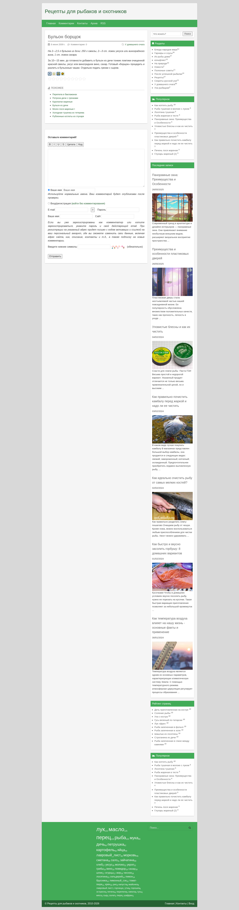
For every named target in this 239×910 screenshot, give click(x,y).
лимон (129, 876)
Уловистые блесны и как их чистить (173, 126)
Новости (159, 67)
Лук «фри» (160, 723)
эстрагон (101, 891)
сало (114, 860)
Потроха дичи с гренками (65, 98)
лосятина (101, 876)
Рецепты (160, 77)
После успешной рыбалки (169, 74)
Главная (169, 903)
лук (100, 829)
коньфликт (161, 60)
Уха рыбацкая (162, 87)
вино (109, 868)
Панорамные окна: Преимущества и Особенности (165, 179)
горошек (135, 888)
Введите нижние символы (62, 246)
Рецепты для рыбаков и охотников (86, 11)
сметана (102, 860)
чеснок (128, 872)
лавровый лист (104, 888)
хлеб (99, 864)
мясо (99, 895)
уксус (108, 864)
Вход (191, 903)
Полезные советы (164, 70)
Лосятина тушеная (164, 112)
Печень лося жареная (166, 150)
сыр (105, 895)
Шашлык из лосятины (166, 734)
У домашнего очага (134, 44)
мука (134, 838)
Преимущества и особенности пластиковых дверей (170, 254)
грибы (100, 868)
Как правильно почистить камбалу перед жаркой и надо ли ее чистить (169, 401)
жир (118, 872)
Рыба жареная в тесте (166, 115)
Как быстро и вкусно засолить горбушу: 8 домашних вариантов (167, 548)
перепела (121, 891)
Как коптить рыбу (163, 105)
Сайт (98, 216)
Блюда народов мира (166, 49)
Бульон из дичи (60, 105)
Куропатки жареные (62, 101)
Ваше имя (55, 190)
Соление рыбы (162, 713)
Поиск (187, 33)
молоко (119, 864)
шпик (99, 872)
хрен (107, 884)
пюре (119, 895)
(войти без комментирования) (88, 203)
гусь (139, 891)
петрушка (115, 844)
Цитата (71, 144)
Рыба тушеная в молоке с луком (171, 108)
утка (127, 888)
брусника (101, 880)
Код (80, 144)
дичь (100, 844)
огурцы (109, 872)
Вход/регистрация (76, 203)
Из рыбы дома (163, 56)
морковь (129, 855)
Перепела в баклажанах (64, 94)
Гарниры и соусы (164, 53)
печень (111, 891)
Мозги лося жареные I (63, 109)
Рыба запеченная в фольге (169, 727)
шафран (128, 895)
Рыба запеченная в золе (167, 730)
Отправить (55, 256)
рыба (120, 837)
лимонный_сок (118, 880)
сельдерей (116, 876)
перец (103, 837)
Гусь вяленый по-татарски (168, 720)
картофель (105, 850)
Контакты (181, 903)
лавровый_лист (108, 855)
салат (112, 895)
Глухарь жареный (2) (165, 154)
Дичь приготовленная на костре (171, 709)
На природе (161, 63)
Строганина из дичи (165, 737)
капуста (122, 884)
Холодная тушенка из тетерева (68, 112)
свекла (132, 891)
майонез (133, 884)
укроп (130, 864)
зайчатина (127, 860)
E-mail (51, 209)
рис (115, 884)
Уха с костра (161, 716)
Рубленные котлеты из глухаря (68, 116)
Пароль (101, 209)
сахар (132, 868)
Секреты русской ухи (166, 80)
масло (116, 829)
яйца (121, 850)
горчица (118, 888)
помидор (120, 868)
